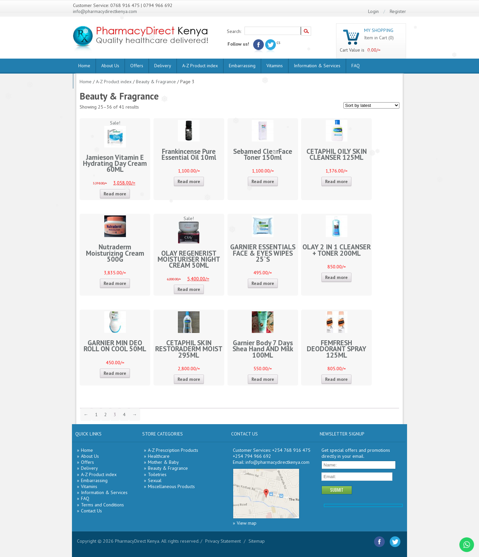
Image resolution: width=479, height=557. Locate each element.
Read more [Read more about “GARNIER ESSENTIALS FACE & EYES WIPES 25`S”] (262, 283)
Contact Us (91, 511)
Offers (136, 66)
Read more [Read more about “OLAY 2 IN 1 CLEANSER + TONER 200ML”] (336, 277)
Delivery (162, 66)
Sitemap (256, 541)
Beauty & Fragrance (156, 82)
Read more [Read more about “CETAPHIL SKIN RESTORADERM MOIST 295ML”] (189, 379)
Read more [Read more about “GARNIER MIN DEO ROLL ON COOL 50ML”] (115, 373)
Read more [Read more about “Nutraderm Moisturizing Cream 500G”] (115, 283)
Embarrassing (242, 66)
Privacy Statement (223, 541)
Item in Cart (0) (379, 38)
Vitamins (274, 66)
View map (246, 523)
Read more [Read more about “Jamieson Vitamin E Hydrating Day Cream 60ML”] (115, 194)
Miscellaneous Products (171, 486)
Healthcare (159, 456)
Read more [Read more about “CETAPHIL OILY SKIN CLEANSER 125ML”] (336, 181)
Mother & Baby (163, 462)
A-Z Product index (200, 66)
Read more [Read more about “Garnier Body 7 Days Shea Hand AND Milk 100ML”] (262, 379)
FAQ (355, 66)
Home (84, 66)
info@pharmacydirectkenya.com (105, 11)
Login (373, 11)
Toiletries (157, 474)
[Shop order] (371, 105)
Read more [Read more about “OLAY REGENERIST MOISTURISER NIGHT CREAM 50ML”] (189, 289)
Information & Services (317, 66)
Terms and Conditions (102, 505)
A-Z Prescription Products (173, 450)
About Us (110, 66)
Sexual (155, 480)
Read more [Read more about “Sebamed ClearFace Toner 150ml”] (262, 181)
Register (398, 11)
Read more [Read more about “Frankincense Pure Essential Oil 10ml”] (189, 181)
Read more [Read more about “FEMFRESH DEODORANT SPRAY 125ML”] (336, 379)
